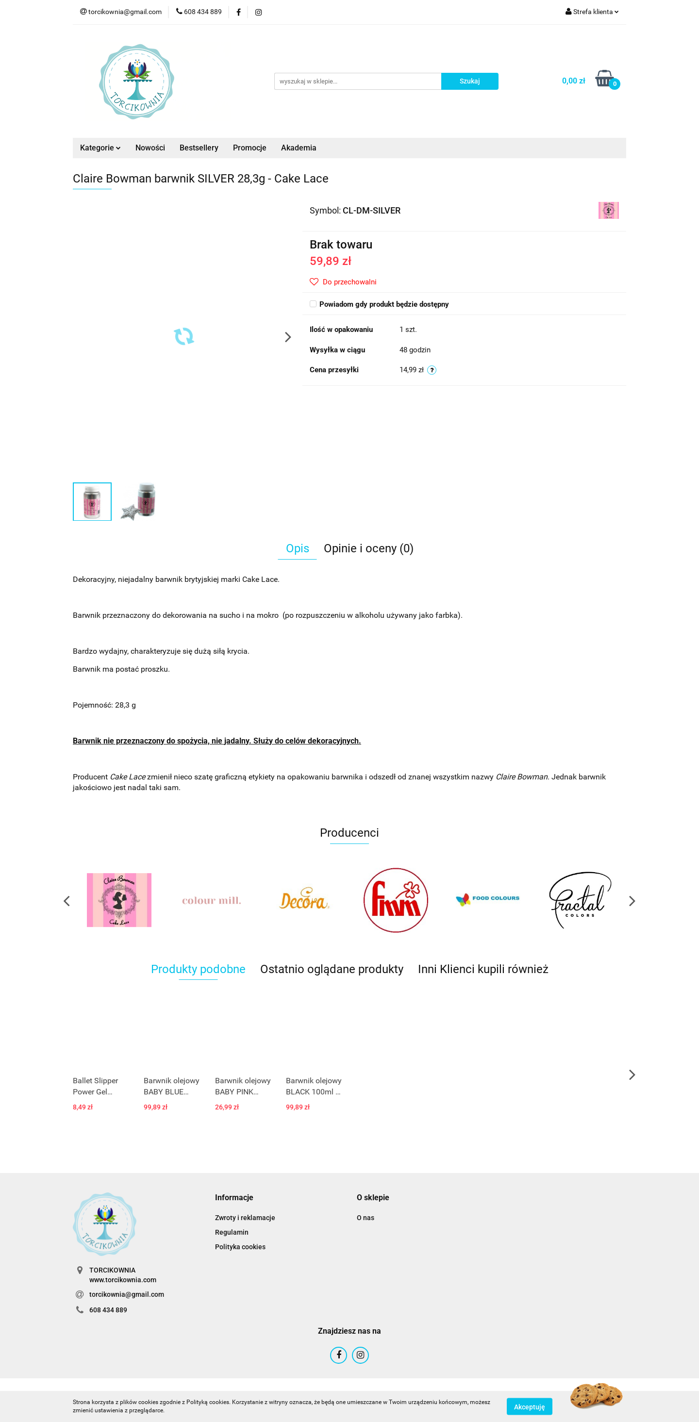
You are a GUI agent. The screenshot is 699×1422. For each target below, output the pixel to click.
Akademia (298, 147)
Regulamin (232, 1232)
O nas (365, 1218)
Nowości (150, 147)
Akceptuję (529, 1406)
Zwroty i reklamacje (245, 1218)
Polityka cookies (240, 1247)
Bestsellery (199, 147)
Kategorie (100, 147)
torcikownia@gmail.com (126, 1294)
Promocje (249, 147)
